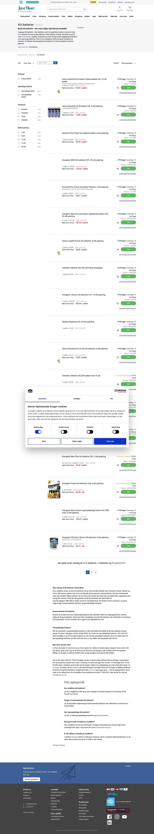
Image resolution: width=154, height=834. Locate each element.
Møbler (70, 16)
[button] (84, 9)
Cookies (81, 795)
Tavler (34, 16)
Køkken (87, 16)
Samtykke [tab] (42, 399)
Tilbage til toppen (59, 745)
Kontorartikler (22, 55)
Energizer (24, 113)
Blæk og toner (103, 16)
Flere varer (123, 16)
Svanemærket (26, 79)
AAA (19, 34)
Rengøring (78, 16)
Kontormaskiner (53, 16)
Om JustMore (83, 805)
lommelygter (26, 37)
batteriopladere (102, 715)
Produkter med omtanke (58, 792)
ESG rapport (82, 813)
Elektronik (113, 16)
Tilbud (93, 2)
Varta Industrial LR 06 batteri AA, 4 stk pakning (82, 106)
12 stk (23, 143)
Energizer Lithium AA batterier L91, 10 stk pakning (83, 295)
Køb (128, 88)
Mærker (120, 2)
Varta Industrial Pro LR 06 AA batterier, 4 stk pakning (85, 349)
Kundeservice (129, 2)
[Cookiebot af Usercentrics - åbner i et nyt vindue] (116, 391)
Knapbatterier (119, 563)
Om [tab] (111, 399)
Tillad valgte (77, 441)
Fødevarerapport (84, 819)
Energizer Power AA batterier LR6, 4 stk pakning (82, 483)
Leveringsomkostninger (127, 93)
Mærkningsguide (56, 795)
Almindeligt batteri (28, 91)
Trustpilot (80, 27)
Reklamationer (55, 819)
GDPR (80, 798)
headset (75, 667)
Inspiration (112, 2)
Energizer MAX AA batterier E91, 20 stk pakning (82, 160)
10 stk (23, 139)
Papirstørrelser (55, 801)
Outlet (131, 16)
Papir (63, 16)
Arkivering (42, 16)
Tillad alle (110, 441)
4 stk (23, 132)
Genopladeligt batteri (26, 96)
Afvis (44, 441)
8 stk (23, 136)
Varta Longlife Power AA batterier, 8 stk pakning (82, 241)
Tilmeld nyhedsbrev (32, 779)
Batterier (32, 55)
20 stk (23, 146)
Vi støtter (54, 807)
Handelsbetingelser (103, 727)
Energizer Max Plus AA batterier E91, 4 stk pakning (84, 456)
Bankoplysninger (84, 811)
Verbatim (24, 120)
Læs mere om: (23, 47)
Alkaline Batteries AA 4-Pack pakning (78, 322)
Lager (94, 16)
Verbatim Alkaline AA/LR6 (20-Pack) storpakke (82, 268)
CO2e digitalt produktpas (86, 816)
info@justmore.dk (59, 675)
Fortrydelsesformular (57, 816)
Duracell (24, 109)
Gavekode (54, 804)
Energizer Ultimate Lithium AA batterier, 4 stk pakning (85, 537)
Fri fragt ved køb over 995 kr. (63, 2)
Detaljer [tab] (77, 399)
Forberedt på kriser (56, 809)
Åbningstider (83, 808)
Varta (23, 116)
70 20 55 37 (29, 807)
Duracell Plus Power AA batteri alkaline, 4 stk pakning (85, 187)
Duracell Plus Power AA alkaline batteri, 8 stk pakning (85, 133)
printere (92, 670)
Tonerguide (102, 2)
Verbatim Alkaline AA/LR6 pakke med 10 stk (81, 375)
